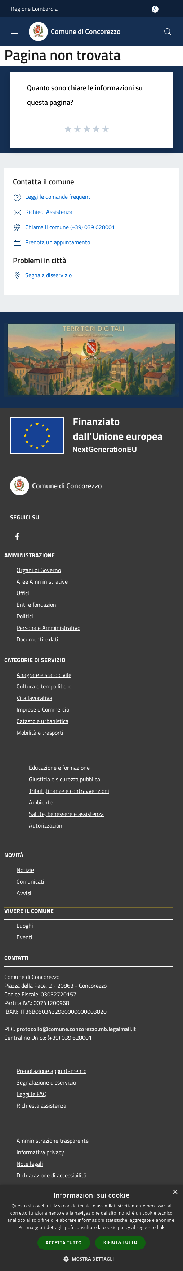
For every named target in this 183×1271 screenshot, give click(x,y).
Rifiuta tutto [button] (120, 1242)
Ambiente (41, 802)
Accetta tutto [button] (64, 1243)
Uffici (23, 593)
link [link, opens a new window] (161, 1227)
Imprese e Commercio (43, 709)
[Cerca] (168, 31)
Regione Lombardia (34, 8)
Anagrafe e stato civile (44, 674)
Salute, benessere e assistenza (66, 814)
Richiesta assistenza (41, 1105)
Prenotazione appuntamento (51, 1070)
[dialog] (91, 1228)
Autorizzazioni (46, 825)
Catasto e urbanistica (42, 721)
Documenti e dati (37, 639)
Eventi (24, 937)
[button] (91, 1258)
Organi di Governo (39, 570)
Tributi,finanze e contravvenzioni (69, 790)
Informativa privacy (40, 1152)
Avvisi (24, 893)
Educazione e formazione (59, 767)
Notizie (25, 870)
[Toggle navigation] (14, 31)
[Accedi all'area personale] (155, 9)
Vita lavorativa (34, 698)
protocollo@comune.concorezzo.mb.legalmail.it (76, 1029)
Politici (25, 616)
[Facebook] (17, 536)
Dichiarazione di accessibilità (51, 1175)
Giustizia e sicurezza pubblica (64, 779)
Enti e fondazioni (37, 604)
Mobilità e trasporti (40, 732)
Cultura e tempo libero (44, 686)
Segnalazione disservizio (46, 1082)
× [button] (175, 1192)
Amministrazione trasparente (53, 1140)
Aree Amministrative (42, 581)
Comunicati (30, 881)
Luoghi (25, 925)
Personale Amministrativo (48, 627)
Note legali (30, 1163)
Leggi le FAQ (32, 1094)
